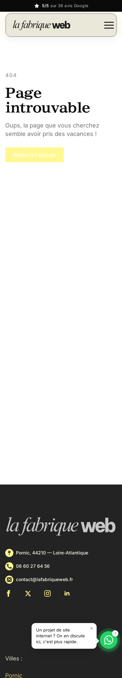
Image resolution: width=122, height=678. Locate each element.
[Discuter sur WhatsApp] (108, 640)
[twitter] (28, 593)
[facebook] (8, 593)
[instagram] (47, 593)
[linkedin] (67, 593)
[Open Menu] (109, 25)
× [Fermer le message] (92, 627)
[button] (64, 636)
